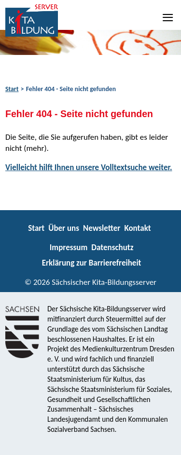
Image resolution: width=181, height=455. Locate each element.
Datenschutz (112, 247)
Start (11, 89)
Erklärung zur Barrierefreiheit (91, 263)
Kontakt (137, 228)
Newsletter (101, 228)
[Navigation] (168, 17)
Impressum (68, 247)
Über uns (63, 228)
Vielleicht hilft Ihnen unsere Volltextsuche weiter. (88, 167)
